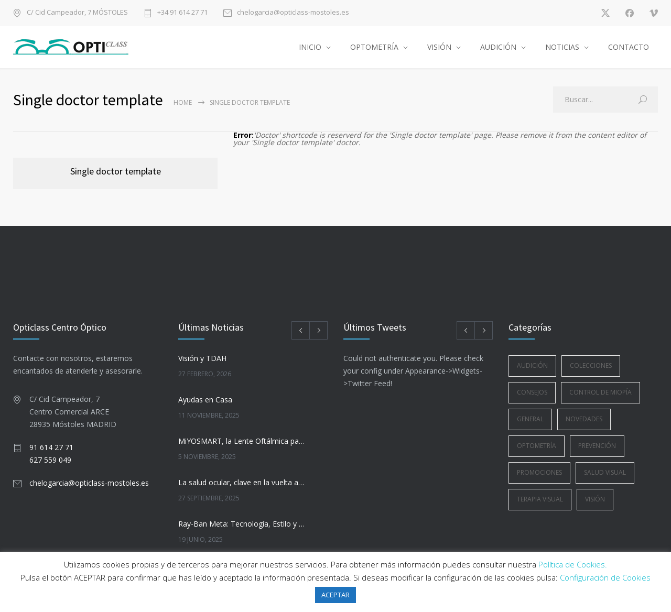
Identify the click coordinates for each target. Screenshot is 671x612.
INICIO (310, 47)
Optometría (536, 445)
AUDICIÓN (498, 47)
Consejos (532, 392)
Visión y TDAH (202, 358)
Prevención (597, 445)
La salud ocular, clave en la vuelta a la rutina (241, 482)
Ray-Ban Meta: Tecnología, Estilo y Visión (241, 524)
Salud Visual (605, 472)
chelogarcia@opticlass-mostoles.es (293, 13)
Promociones (539, 472)
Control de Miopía (600, 392)
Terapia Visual (540, 499)
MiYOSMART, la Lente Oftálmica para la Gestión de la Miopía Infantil (241, 441)
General (530, 418)
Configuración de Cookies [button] (605, 577)
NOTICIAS (562, 47)
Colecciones (591, 365)
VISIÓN (439, 47)
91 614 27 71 (51, 447)
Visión (595, 499)
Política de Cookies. (572, 564)
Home (183, 102)
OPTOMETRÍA (374, 47)
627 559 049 (50, 460)
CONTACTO (628, 47)
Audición (532, 365)
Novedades (584, 418)
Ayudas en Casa (205, 400)
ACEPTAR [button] (335, 594)
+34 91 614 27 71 (182, 13)
